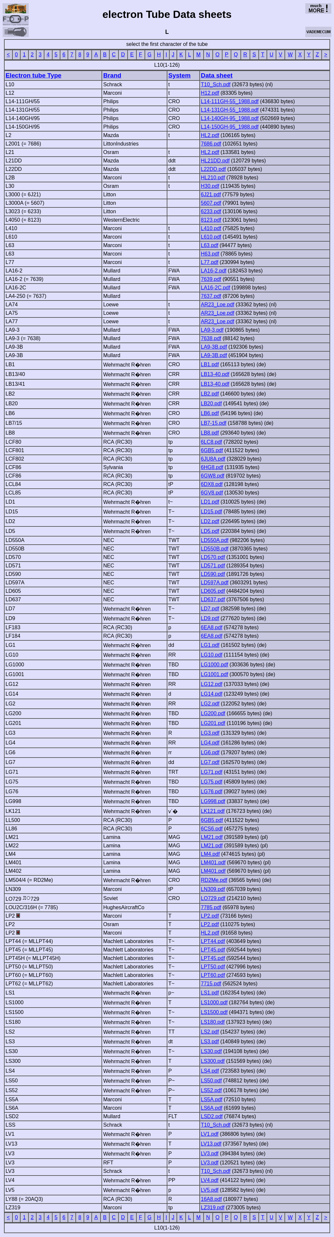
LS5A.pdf (211, 1099)
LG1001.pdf (214, 674)
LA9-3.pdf (212, 330)
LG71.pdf (211, 772)
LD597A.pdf (215, 582)
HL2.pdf (210, 135)
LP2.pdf (210, 916)
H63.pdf (210, 254)
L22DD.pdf (213, 169)
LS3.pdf (210, 1041)
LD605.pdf (213, 591)
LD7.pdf (210, 608)
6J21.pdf (211, 194)
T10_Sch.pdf (216, 84)
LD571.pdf (213, 565)
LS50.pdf (211, 1080)
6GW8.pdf (212, 476)
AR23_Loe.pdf (217, 304)
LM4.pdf (210, 854)
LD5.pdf (210, 531)
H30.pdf (210, 186)
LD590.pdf (213, 574)
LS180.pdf (213, 1022)
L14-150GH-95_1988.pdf (230, 127)
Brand (112, 75)
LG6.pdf (210, 752)
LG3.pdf (210, 733)
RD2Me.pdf (214, 880)
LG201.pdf (213, 723)
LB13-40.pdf (215, 374)
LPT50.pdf (213, 966)
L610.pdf (211, 237)
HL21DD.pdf (215, 160)
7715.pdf (211, 983)
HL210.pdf (213, 177)
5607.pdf (211, 203)
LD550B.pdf (215, 548)
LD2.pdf (210, 521)
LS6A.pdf (211, 1108)
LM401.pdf (213, 862)
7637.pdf (211, 296)
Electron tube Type (33, 75)
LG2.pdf (210, 703)
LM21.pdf (212, 837)
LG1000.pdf (214, 664)
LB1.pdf (210, 364)
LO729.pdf (213, 898)
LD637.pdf (213, 599)
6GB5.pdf (212, 450)
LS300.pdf (213, 1061)
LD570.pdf (213, 557)
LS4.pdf (210, 1071)
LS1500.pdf (214, 1012)
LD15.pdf (211, 511)
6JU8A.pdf (213, 459)
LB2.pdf (210, 393)
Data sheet (217, 75)
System (179, 75)
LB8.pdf (210, 433)
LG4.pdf (210, 742)
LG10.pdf (211, 655)
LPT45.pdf (213, 949)
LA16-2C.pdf (215, 287)
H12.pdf (210, 93)
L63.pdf (209, 245)
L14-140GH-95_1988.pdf (230, 118)
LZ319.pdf (212, 1207)
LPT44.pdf (213, 941)
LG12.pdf (211, 684)
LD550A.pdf (215, 540)
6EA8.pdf (211, 627)
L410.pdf (211, 228)
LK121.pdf (213, 811)
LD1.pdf (210, 502)
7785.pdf (211, 907)
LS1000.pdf (214, 1002)
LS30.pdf (211, 1051)
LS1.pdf (210, 992)
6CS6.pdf (212, 828)
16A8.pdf (211, 1199)
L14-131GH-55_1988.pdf (230, 110)
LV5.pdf (210, 1190)
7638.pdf (211, 338)
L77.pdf (209, 262)
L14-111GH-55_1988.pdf (230, 101)
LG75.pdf (211, 782)
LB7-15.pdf (213, 423)
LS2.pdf (210, 1032)
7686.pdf (211, 143)
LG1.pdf (210, 645)
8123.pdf (211, 220)
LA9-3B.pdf (214, 347)
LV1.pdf (210, 1134)
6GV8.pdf (212, 492)
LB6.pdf (210, 413)
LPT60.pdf (213, 975)
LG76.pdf (211, 791)
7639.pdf (211, 279)
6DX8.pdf (212, 484)
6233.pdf (211, 211)
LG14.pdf (211, 694)
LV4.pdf (210, 1180)
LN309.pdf (213, 889)
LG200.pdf (213, 713)
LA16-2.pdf (213, 270)
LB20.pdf (211, 403)
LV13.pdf (211, 1144)
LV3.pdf (210, 1153)
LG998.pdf (213, 801)
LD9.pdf (210, 618)
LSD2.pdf (212, 1116)
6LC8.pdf (211, 442)
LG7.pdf (210, 762)
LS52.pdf (211, 1090)
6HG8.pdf (212, 467)
